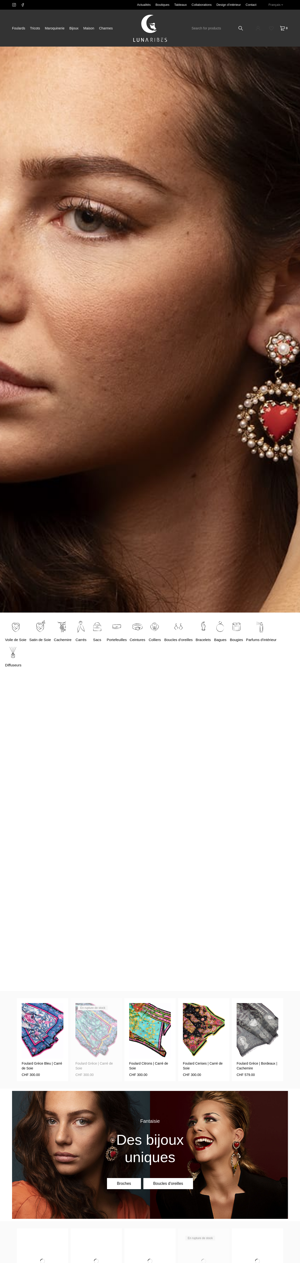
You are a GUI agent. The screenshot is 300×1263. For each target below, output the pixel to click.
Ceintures (142, 640)
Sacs (100, 640)
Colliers (160, 640)
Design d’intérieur (228, 5)
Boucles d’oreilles (185, 640)
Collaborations (202, 5)
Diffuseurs (13, 665)
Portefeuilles (120, 640)
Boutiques (162, 5)
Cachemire (65, 640)
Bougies (245, 640)
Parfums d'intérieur (271, 640)
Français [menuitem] (274, 5)
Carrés (84, 640)
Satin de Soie (41, 640)
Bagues (228, 640)
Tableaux (180, 5)
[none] (275, 5)
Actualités (144, 5)
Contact (251, 5)
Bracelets (211, 640)
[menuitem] (275, 5)
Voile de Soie (16, 640)
